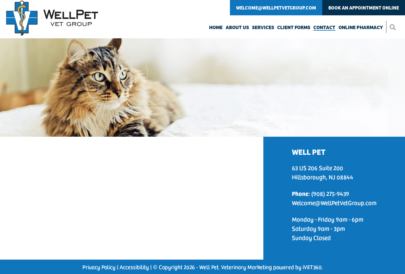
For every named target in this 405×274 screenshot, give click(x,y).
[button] (392, 27)
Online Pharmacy (360, 27)
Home (216, 27)
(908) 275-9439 (320, 193)
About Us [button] (237, 27)
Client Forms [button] (293, 27)
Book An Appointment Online (363, 7)
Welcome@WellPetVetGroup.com (276, 7)
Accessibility (134, 267)
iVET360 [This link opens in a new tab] (312, 267)
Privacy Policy (99, 267)
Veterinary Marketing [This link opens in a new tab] (246, 267)
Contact (324, 27)
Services (263, 27)
